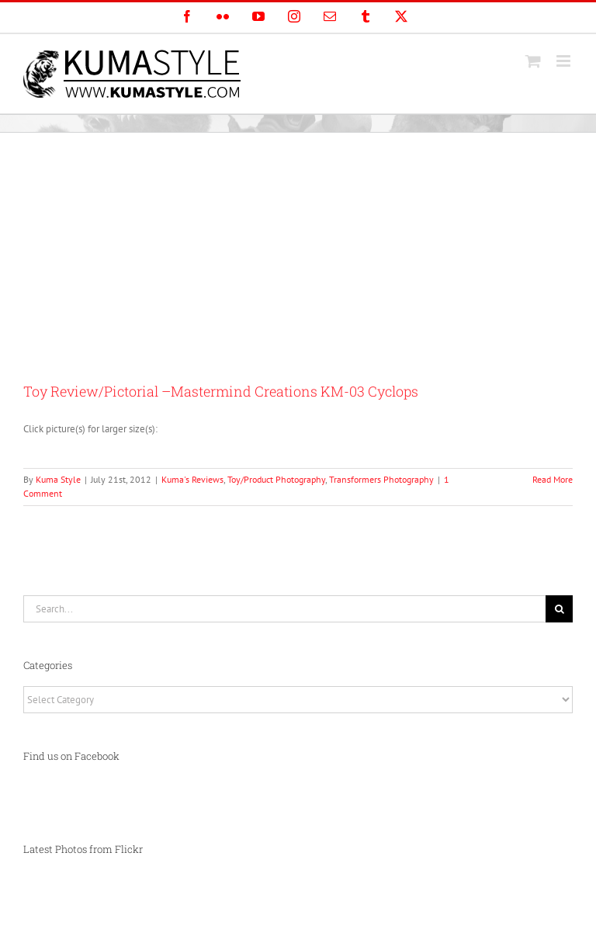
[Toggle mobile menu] (564, 61)
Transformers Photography (381, 479)
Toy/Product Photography (276, 479)
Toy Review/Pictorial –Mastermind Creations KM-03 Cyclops (220, 391)
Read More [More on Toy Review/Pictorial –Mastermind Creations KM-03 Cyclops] (552, 479)
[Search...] (284, 608)
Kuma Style (58, 479)
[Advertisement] (298, 249)
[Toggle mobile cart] (533, 61)
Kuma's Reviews (192, 479)
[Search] (559, 608)
